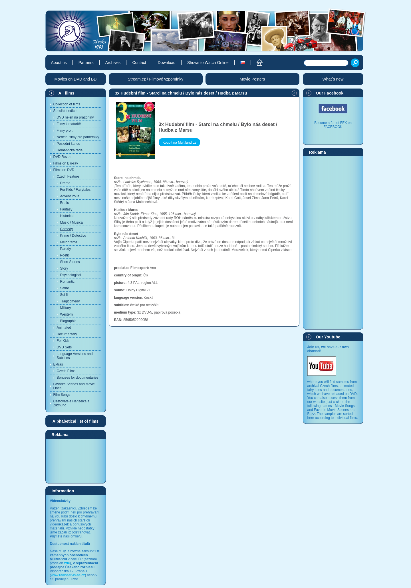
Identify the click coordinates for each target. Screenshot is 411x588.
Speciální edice (64, 111)
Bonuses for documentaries (77, 378)
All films (66, 93)
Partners (86, 62)
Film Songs (61, 395)
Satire (64, 288)
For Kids (63, 341)
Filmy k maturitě (69, 124)
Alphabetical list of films (75, 421)
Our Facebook (330, 93)
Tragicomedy (70, 301)
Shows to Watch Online (208, 62)
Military (65, 308)
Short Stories (70, 262)
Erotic (64, 203)
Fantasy (66, 209)
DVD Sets (64, 347)
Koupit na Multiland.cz (179, 143)
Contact (139, 62)
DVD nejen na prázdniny (75, 117)
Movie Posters (252, 79)
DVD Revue (62, 157)
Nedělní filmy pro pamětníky (78, 137)
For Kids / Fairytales (75, 190)
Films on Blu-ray (65, 163)
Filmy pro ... (66, 131)
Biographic (68, 321)
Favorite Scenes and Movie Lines (74, 386)
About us (59, 62)
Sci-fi (64, 295)
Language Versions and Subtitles (75, 356)
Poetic (65, 255)
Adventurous (69, 196)
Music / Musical (72, 222)
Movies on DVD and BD (76, 79)
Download (167, 62)
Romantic (67, 282)
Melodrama (68, 242)
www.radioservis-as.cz (68, 575)
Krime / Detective (73, 236)
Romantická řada (70, 150)
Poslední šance (68, 144)
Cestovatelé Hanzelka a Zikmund (71, 403)
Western (66, 314)
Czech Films (66, 371)
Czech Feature (68, 176)
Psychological (70, 275)
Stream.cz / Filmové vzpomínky (156, 79)
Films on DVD (63, 170)
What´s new (333, 79)
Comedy (66, 229)
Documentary (67, 334)
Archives (113, 62)
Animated (64, 328)
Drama (65, 183)
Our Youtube (328, 337)
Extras (58, 364)
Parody (65, 249)
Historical (67, 216)
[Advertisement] (75, 460)
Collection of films (66, 104)
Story (64, 268)
